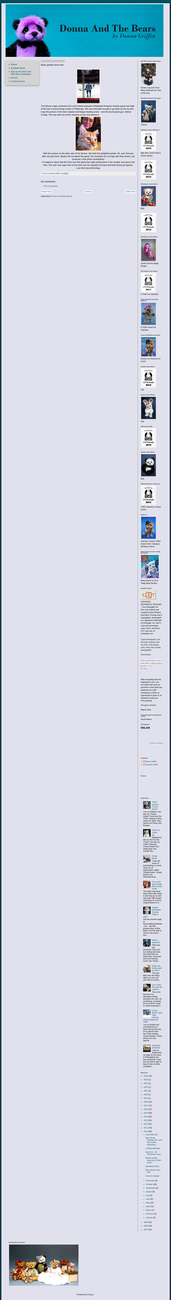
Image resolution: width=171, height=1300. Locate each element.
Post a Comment (51, 186)
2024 (146, 1080)
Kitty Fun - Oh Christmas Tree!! (153, 1153)
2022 (146, 1087)
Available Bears (18, 68)
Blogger (90, 1294)
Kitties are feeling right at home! (157, 968)
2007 (146, 1230)
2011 (146, 1128)
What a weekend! (156, 941)
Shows (14, 64)
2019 (146, 1098)
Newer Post (46, 192)
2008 (146, 1226)
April (148, 1206)
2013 (146, 1120)
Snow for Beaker (152, 1176)
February (150, 1214)
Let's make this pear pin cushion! (157, 987)
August (149, 1192)
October (149, 1184)
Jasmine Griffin (151, 765)
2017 (146, 1105)
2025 (146, 1076)
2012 (146, 1124)
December (150, 1135)
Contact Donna (18, 81)
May (148, 1203)
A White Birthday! (152, 1148)
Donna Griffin (150, 761)
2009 (146, 1222)
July (148, 1195)
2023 (146, 1083)
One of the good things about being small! (157, 885)
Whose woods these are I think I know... (153, 1160)
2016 (146, 1109)
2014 (146, 1117)
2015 (146, 1113)
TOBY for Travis (156, 831)
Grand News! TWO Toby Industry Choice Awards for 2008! (152, 1016)
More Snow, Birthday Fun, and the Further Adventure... (153, 1141)
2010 (146, 1131)
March (149, 1210)
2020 (146, 1094)
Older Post (130, 192)
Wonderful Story (152, 1166)
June (148, 1199)
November (150, 1181)
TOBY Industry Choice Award (155, 805)
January (149, 1218)
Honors (14, 78)
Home (88, 192)
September (151, 1188)
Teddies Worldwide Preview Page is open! (152, 912)
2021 (146, 1091)
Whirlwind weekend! (156, 1046)
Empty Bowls (154, 857)
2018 (146, 1102)
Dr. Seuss (144, 668)
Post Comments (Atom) (62, 196)
